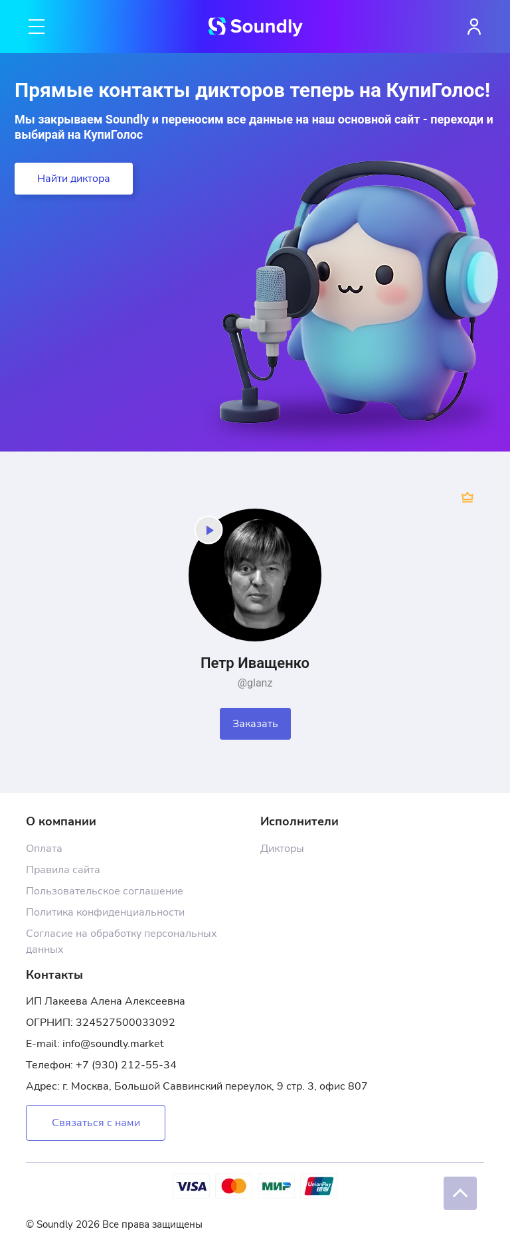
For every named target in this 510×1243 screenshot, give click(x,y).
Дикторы (282, 848)
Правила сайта (63, 870)
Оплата (44, 848)
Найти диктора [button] (73, 178)
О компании (61, 821)
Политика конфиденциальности (105, 912)
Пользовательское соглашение (104, 891)
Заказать (255, 723)
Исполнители (299, 821)
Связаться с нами (96, 1123)
